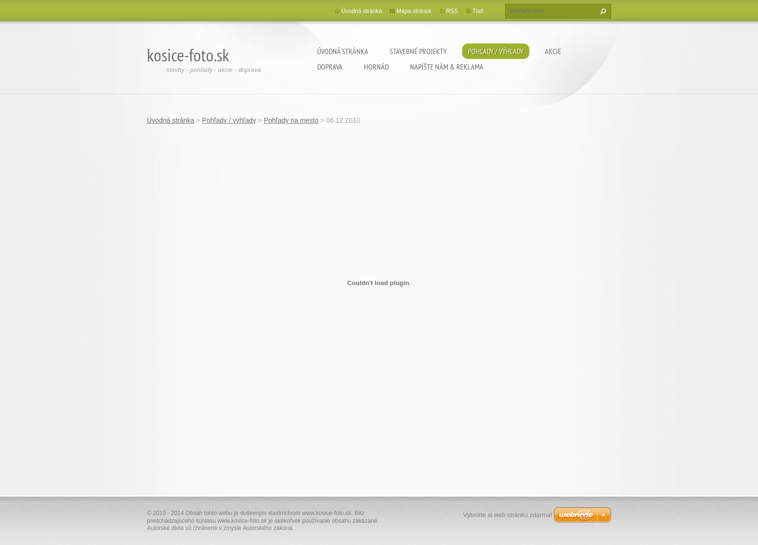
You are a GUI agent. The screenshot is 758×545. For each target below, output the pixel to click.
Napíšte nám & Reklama (446, 67)
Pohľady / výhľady (496, 51)
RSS (452, 11)
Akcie (553, 51)
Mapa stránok (414, 11)
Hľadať (602, 11)
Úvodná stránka (342, 51)
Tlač (477, 11)
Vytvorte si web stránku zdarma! (507, 514)
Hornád (376, 67)
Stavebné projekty (418, 51)
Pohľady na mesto (291, 120)
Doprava (330, 67)
